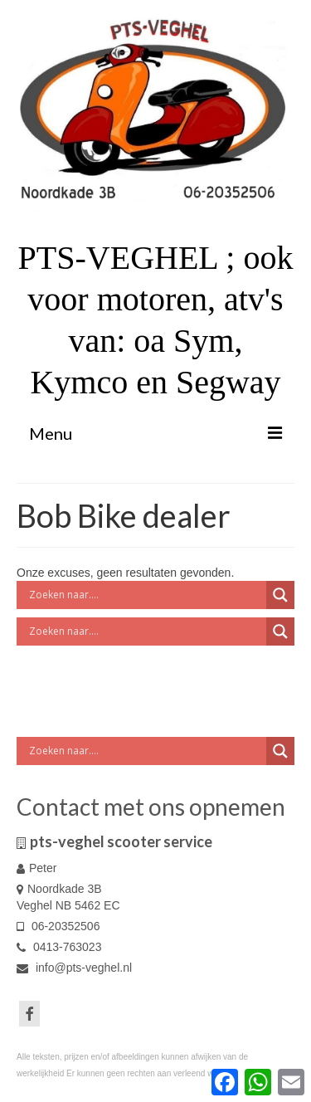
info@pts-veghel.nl (74, 967)
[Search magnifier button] (280, 595)
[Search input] (145, 595)
